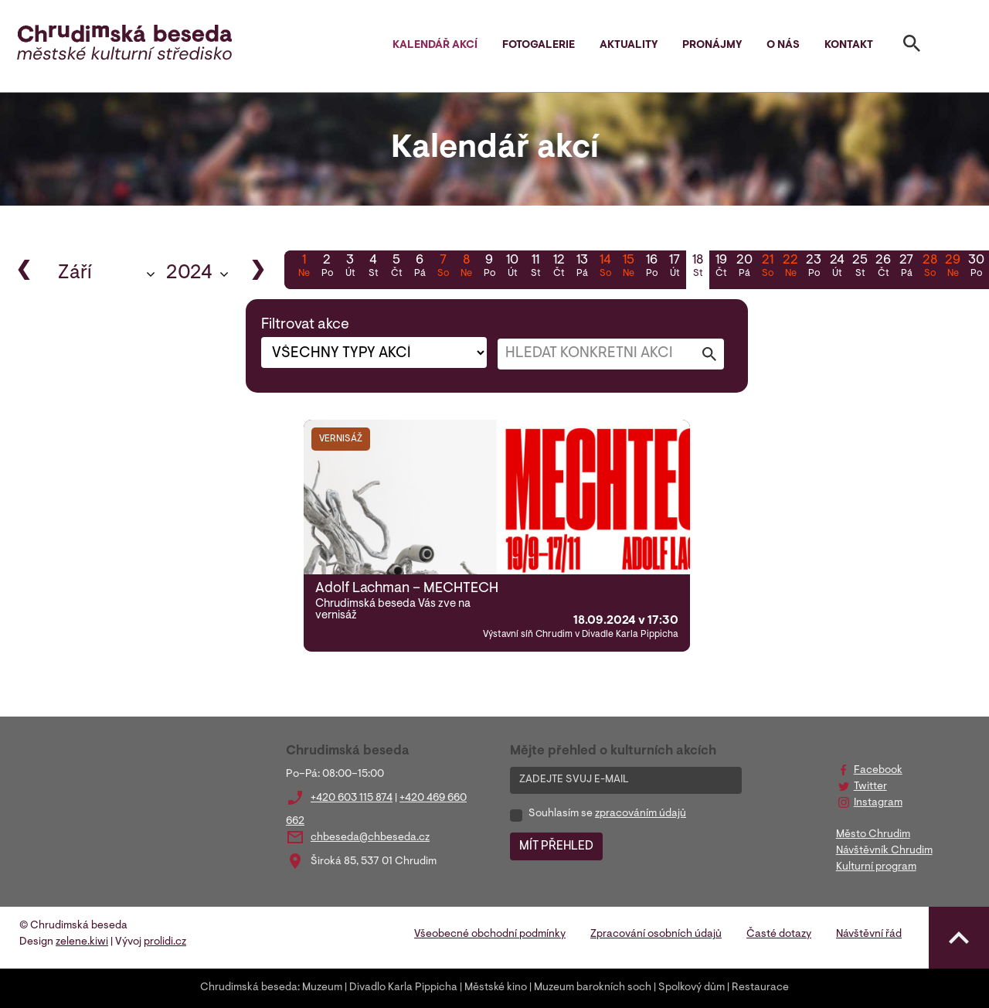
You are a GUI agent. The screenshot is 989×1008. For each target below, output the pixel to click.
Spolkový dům (691, 987)
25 (860, 267)
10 (512, 267)
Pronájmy (712, 45)
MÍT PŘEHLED (556, 846)
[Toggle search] (912, 46)
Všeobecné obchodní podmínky (490, 934)
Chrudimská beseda (248, 987)
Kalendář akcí (435, 45)
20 (744, 267)
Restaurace (760, 987)
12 (558, 267)
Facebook (878, 770)
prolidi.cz (165, 942)
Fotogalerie (538, 45)
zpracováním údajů (640, 814)
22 (790, 267)
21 (767, 267)
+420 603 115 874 (352, 798)
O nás (783, 45)
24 (836, 267)
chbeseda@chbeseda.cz (370, 838)
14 (605, 267)
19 (720, 267)
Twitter (870, 787)
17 (674, 267)
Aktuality (629, 45)
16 (651, 267)
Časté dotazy (778, 934)
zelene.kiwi (82, 942)
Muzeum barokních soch (592, 987)
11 (535, 267)
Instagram (878, 803)
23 (813, 267)
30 (975, 267)
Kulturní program (876, 867)
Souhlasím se (607, 814)
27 (906, 267)
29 (952, 267)
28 (929, 267)
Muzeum (322, 987)
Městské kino (495, 987)
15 (628, 267)
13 (581, 267)
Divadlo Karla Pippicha (403, 987)
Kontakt (848, 45)
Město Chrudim (873, 834)
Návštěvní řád (869, 934)
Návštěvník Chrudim (884, 851)
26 (883, 267)
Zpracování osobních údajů (656, 934)
